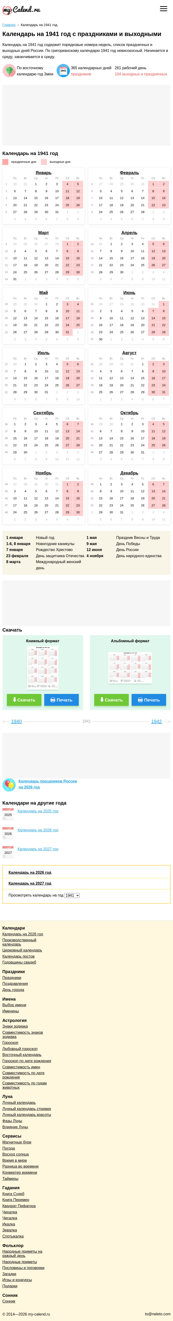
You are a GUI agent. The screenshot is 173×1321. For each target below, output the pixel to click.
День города (13, 990)
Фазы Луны (12, 1121)
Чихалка (9, 1212)
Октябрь (129, 412)
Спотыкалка (13, 1236)
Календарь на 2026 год (38, 830)
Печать (64, 699)
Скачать (26, 699)
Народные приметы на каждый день (22, 1253)
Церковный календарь (22, 950)
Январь (44, 172)
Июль (43, 353)
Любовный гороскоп (20, 1049)
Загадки (9, 1274)
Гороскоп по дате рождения (26, 1061)
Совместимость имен (21, 1067)
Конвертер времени (19, 1173)
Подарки (9, 1286)
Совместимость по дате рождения (23, 1075)
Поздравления (15, 984)
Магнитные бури (16, 1142)
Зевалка (9, 1230)
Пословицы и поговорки (23, 1268)
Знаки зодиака (15, 1026)
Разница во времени (20, 1166)
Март (43, 232)
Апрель (129, 232)
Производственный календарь (19, 942)
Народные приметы (19, 1262)
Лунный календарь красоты (26, 1115)
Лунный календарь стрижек (26, 1109)
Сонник (8, 1301)
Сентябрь (43, 412)
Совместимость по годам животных (24, 1085)
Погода (8, 1148)
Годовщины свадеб (19, 962)
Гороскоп (10, 1043)
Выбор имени (14, 1005)
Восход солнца (15, 1154)
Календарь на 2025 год (38, 811)
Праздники (11, 978)
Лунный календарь (19, 1103)
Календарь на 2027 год (38, 849)
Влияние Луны (15, 1127)
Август (129, 353)
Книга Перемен (15, 1200)
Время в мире (14, 1160)
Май (43, 292)
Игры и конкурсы (17, 1280)
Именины (10, 1011)
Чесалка (9, 1218)
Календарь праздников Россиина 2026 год (48, 784)
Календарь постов (18, 956)
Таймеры (10, 1179)
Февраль (129, 172)
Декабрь (129, 473)
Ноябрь (43, 473)
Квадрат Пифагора (19, 1206)
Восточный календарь (21, 1055)
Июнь (129, 292)
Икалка (8, 1224)
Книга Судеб (13, 1194)
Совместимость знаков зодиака (22, 1034)
